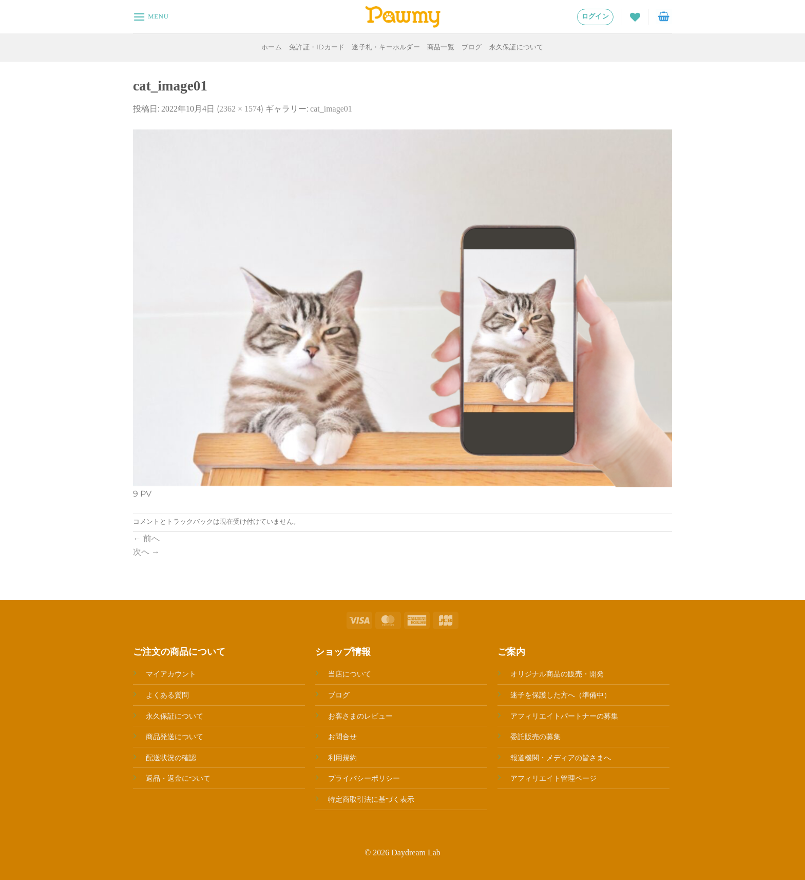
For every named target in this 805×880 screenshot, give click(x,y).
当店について (349, 674)
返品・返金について (178, 778)
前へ (146, 538)
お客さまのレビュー (360, 716)
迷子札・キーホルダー (386, 47)
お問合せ (342, 736)
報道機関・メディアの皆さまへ (560, 758)
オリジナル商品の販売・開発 (557, 674)
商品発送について (174, 736)
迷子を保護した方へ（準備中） (560, 695)
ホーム (271, 47)
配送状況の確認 (171, 758)
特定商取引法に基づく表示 (371, 799)
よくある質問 (167, 695)
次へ (146, 551)
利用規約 (342, 758)
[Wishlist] (635, 17)
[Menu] (151, 16)
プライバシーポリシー (364, 778)
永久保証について (516, 47)
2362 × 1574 (240, 108)
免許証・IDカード (316, 47)
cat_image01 (331, 108)
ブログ (472, 47)
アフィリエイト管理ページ (553, 778)
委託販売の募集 (535, 736)
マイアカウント (171, 674)
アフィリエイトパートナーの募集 (564, 716)
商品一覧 (440, 47)
